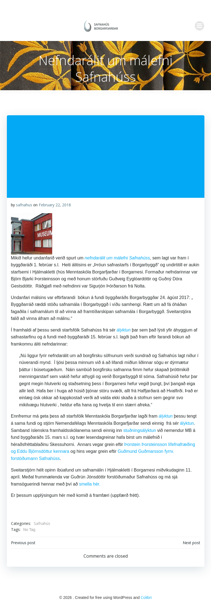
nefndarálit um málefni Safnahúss (117, 258)
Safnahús (42, 523)
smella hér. (89, 484)
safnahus (24, 204)
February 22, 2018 (54, 204)
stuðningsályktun (139, 430)
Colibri (146, 597)
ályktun (123, 330)
